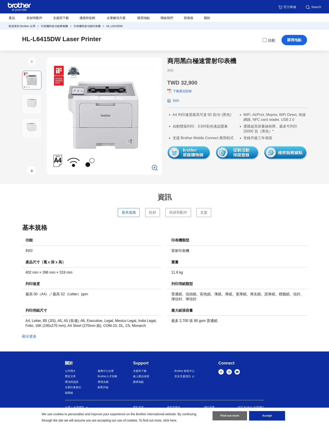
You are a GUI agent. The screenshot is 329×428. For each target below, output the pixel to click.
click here (169, 420)
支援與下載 (61, 18)
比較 (268, 40)
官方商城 (287, 7)
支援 (203, 212)
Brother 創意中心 (184, 371)
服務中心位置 (106, 371)
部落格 (188, 18)
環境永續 (103, 381)
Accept (266, 417)
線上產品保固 (141, 376)
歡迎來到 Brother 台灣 (22, 26)
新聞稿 (69, 392)
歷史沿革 (70, 376)
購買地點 (143, 18)
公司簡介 (70, 371)
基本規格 (129, 212)
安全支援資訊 (182, 376)
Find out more (230, 417)
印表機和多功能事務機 (54, 26)
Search (313, 7)
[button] (31, 61)
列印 (176, 100)
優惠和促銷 (87, 18)
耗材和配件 (34, 18)
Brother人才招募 (107, 376)
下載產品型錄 (182, 91)
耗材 (152, 212)
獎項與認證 (71, 381)
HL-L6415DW (114, 26)
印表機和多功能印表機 (87, 26)
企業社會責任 (73, 387)
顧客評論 (103, 387)
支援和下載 (139, 371)
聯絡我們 (167, 18)
